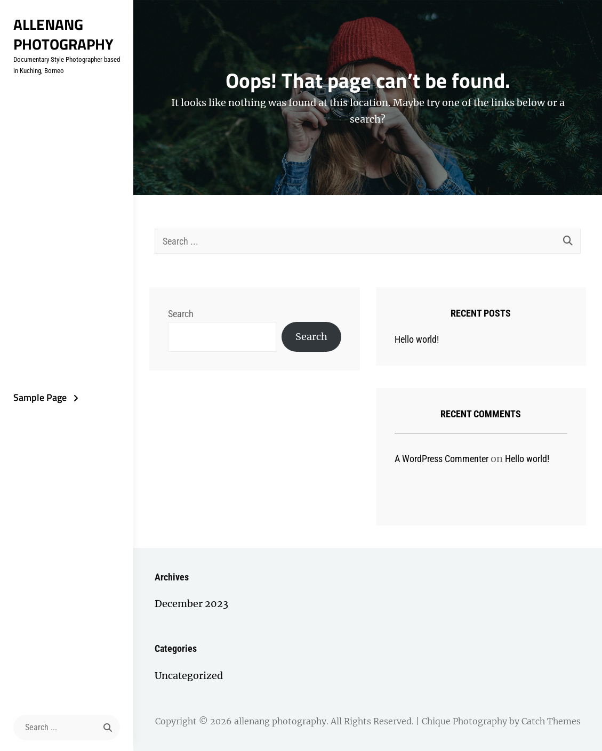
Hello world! (417, 339)
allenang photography (63, 34)
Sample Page (40, 397)
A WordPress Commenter (441, 458)
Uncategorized (189, 675)
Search (181, 313)
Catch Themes (551, 721)
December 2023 (191, 603)
